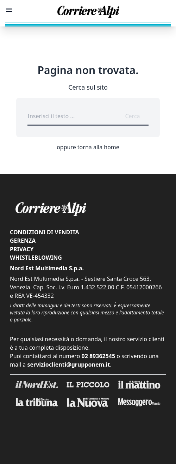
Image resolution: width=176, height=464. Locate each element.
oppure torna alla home (88, 147)
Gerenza (23, 241)
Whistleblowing (36, 257)
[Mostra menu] (9, 10)
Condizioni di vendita (44, 232)
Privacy (21, 249)
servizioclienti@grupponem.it (68, 364)
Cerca (132, 116)
